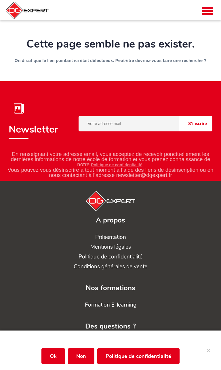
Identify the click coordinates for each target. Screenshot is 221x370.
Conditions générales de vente (110, 266)
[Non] (208, 353)
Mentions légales (110, 247)
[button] (207, 11)
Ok (53, 356)
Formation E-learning (110, 305)
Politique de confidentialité (116, 165)
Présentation (110, 237)
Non (81, 356)
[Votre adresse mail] (145, 123)
